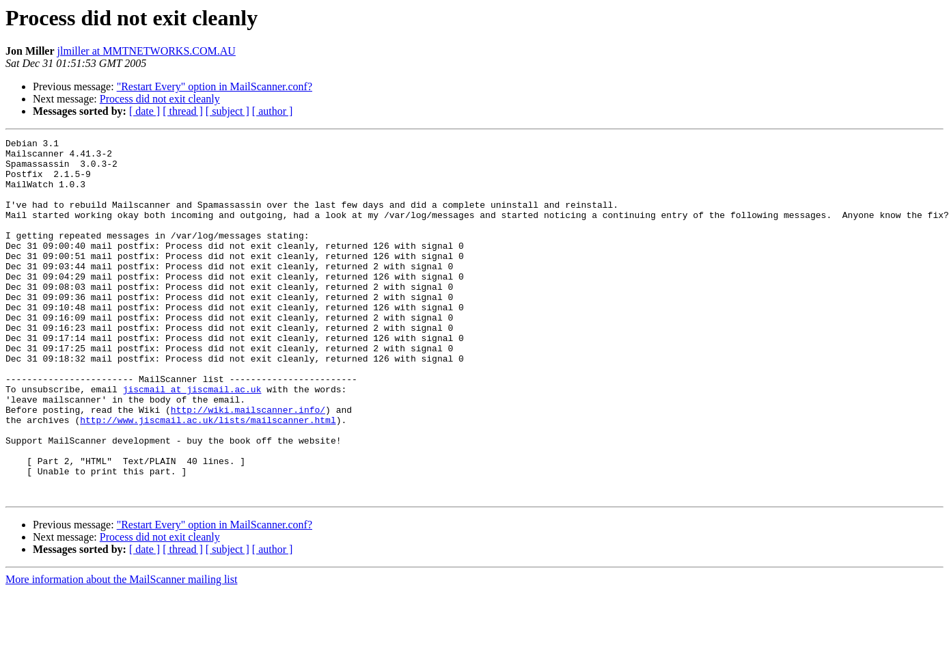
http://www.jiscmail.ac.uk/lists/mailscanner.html (207, 477)
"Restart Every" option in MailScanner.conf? (214, 86)
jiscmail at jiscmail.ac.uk (192, 440)
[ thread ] (183, 111)
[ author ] (272, 111)
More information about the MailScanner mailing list (121, 651)
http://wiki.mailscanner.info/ (248, 465)
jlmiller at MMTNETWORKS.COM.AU (146, 51)
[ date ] (144, 111)
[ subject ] (227, 111)
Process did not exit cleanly (160, 99)
